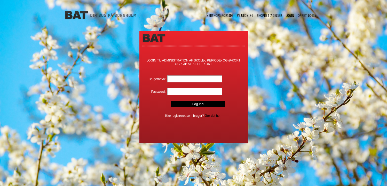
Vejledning (245, 16)
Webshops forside (220, 16)
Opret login (307, 16)
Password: (158, 92)
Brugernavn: (157, 79)
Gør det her (212, 116)
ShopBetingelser (269, 16)
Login (290, 16)
